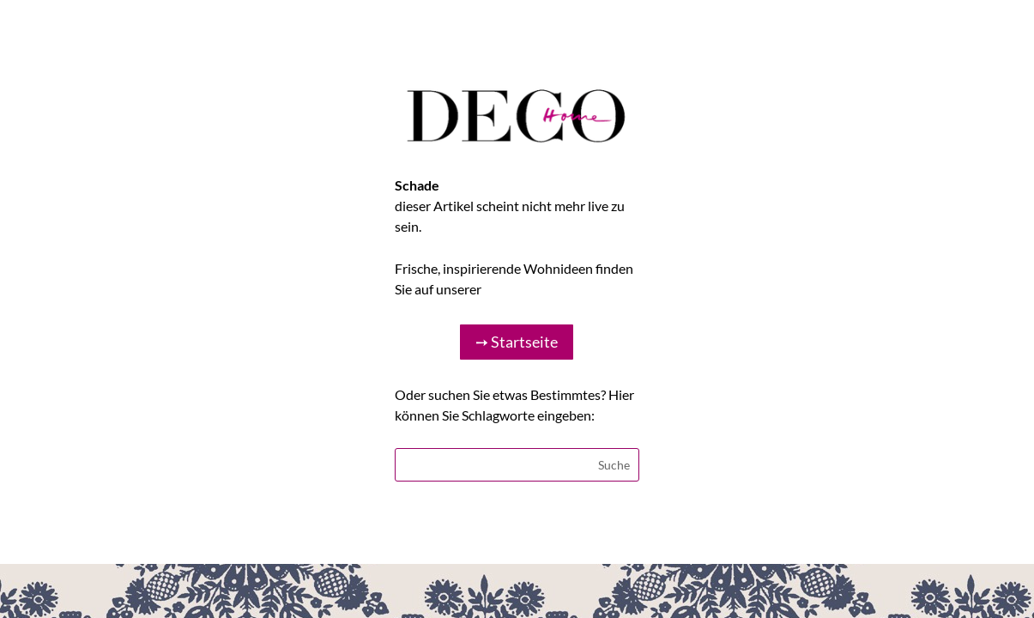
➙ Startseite (516, 341)
